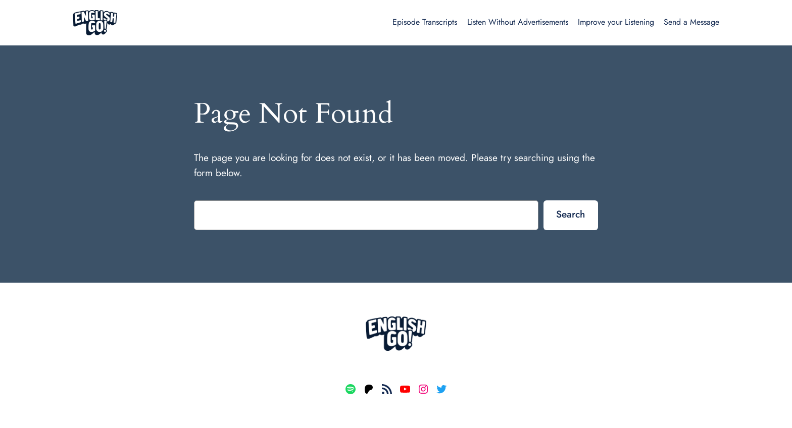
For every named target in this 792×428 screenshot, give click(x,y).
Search (570, 214)
